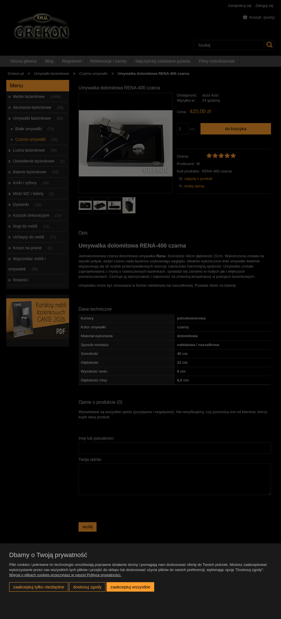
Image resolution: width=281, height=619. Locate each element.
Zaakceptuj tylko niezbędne (38, 586)
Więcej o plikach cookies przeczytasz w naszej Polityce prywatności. (65, 575)
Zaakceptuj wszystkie (130, 586)
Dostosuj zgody (87, 586)
